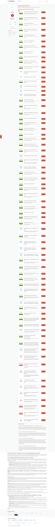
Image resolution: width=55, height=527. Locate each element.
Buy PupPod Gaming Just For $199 (30, 90)
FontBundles (15, 32)
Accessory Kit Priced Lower (28, 51)
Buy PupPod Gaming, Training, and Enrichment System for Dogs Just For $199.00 (30, 243)
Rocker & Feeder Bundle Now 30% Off (30, 17)
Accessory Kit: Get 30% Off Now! (29, 206)
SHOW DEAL (43, 12)
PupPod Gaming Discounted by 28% (30, 295)
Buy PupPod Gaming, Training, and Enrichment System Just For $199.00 (30, 95)
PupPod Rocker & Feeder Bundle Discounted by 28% (29, 336)
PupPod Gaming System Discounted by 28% (31, 266)
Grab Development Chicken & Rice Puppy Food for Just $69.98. (31, 420)
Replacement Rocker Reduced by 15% (30, 216)
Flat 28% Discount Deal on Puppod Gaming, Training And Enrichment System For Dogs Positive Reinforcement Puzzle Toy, (31, 319)
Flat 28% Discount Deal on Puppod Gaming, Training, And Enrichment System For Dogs (31, 325)
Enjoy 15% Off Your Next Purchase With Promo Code (31, 364)
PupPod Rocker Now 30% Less (29, 128)
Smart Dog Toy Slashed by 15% (29, 183)
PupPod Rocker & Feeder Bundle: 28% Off (31, 11)
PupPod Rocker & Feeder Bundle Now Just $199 (31, 229)
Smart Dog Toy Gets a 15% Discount (30, 29)
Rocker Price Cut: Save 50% (29, 212)
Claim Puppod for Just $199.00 (29, 380)
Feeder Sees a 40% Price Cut (29, 134)
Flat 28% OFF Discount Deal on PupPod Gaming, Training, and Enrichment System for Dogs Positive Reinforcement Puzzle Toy (31, 343)
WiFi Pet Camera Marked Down (29, 40)
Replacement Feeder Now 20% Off (30, 144)
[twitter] (20, 524)
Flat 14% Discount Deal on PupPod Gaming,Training (30, 314)
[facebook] (18, 524)
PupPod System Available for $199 (30, 385)
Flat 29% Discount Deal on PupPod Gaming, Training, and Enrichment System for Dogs (31, 285)
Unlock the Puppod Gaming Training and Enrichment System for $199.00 (31, 357)
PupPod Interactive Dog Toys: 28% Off (30, 278)
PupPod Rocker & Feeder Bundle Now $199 (31, 329)
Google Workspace (10, 32)
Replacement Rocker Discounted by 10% (31, 56)
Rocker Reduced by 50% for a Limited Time (31, 66)
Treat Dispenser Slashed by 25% (29, 35)
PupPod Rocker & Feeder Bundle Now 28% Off (31, 160)
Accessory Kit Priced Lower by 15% (30, 138)
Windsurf (10, 35)
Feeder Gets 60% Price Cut (28, 222)
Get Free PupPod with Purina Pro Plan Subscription (30, 72)
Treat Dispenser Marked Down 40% (30, 200)
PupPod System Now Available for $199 (31, 399)
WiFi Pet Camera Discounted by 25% (30, 118)
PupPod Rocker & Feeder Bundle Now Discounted (30, 236)
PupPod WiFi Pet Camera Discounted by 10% (31, 194)
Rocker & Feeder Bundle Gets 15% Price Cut (31, 106)
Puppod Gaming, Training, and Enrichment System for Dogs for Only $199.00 (31, 350)
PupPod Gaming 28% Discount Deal (30, 307)
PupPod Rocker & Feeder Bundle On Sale (31, 273)
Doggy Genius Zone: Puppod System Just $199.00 (31, 393)
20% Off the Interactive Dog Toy (29, 172)
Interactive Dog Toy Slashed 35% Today (30, 112)
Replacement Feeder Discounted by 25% (31, 187)
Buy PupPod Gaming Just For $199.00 (30, 86)
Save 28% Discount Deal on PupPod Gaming (30, 82)
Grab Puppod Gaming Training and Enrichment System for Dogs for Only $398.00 (30, 372)
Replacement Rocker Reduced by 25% (30, 149)
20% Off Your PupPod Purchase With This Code (31, 413)
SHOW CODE (43, 364)
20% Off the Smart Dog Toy (28, 99)
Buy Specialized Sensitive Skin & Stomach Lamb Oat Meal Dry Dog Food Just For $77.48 (31, 290)
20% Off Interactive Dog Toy (28, 23)
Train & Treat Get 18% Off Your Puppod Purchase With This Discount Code (30, 406)
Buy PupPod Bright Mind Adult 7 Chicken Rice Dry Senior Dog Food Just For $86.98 (31, 255)
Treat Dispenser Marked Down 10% (30, 122)
